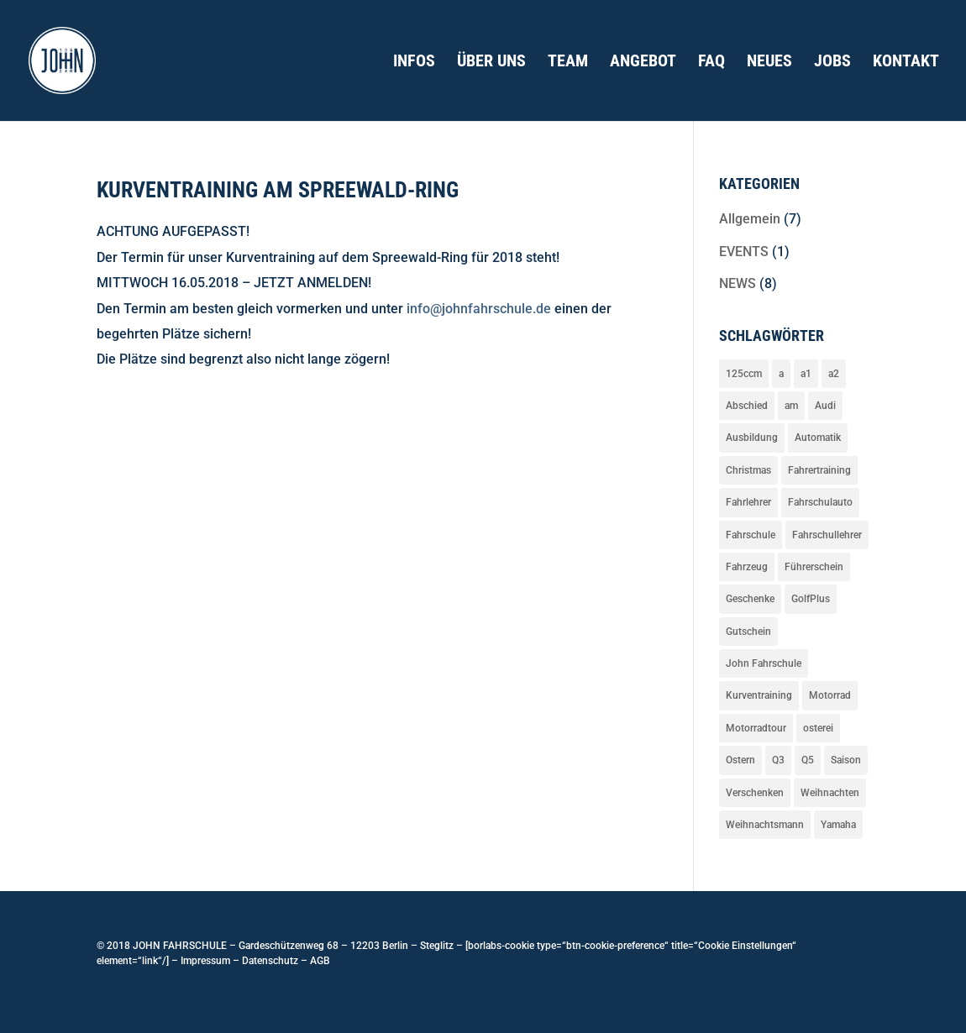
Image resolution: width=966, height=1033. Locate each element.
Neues (769, 63)
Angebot (643, 63)
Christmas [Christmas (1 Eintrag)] (748, 470)
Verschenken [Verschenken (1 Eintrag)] (755, 793)
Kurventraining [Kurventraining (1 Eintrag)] (759, 695)
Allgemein (749, 219)
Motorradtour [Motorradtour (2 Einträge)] (756, 728)
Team (568, 63)
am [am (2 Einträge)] (791, 406)
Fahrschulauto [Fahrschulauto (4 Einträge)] (820, 502)
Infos (414, 63)
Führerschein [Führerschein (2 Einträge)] (814, 567)
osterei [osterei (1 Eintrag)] (818, 728)
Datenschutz (270, 961)
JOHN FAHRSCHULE (178, 946)
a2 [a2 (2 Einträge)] (833, 374)
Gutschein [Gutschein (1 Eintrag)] (748, 631)
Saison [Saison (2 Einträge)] (846, 760)
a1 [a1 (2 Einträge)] (806, 374)
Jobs (832, 63)
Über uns (491, 63)
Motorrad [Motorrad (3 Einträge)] (830, 695)
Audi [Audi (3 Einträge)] (825, 406)
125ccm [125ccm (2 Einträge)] (744, 374)
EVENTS (744, 252)
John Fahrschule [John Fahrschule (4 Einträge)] (763, 663)
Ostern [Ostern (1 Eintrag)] (740, 760)
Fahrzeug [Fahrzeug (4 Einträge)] (747, 567)
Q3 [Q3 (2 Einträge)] (778, 760)
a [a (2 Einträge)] (781, 374)
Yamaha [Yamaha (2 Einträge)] (838, 825)
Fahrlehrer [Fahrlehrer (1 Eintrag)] (748, 502)
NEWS (737, 283)
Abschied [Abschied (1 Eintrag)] (747, 406)
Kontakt (906, 63)
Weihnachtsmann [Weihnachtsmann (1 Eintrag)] (765, 825)
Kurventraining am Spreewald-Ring (278, 189)
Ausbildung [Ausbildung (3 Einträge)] (752, 437)
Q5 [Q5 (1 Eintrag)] (807, 760)
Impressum (205, 961)
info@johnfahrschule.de (479, 309)
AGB (320, 961)
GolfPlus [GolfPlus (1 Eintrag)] (810, 599)
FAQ (711, 63)
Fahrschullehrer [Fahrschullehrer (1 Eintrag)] (827, 535)
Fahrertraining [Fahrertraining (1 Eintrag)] (819, 470)
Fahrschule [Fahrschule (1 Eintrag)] (750, 535)
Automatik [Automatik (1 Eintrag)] (818, 437)
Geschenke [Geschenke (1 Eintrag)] (750, 599)
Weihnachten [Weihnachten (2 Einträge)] (830, 793)
